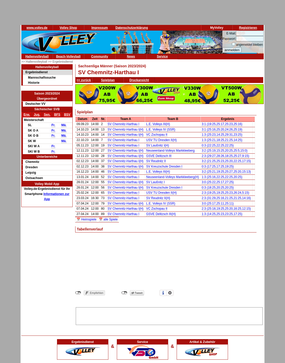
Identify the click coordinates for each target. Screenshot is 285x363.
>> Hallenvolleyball (34, 61)
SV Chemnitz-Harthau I (123, 124)
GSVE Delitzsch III (159, 156)
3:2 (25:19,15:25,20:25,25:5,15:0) (225, 150)
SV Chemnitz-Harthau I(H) (126, 129)
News (131, 56)
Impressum (99, 28)
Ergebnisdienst (36, 72)
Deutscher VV (35, 104)
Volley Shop (68, 28)
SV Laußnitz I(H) (157, 145)
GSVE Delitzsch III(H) (161, 214)
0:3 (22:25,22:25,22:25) (218, 145)
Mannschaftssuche (42, 77)
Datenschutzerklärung (132, 28)
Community (99, 56)
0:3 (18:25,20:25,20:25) (218, 187)
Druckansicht (139, 80)
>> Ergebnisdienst (60, 61)
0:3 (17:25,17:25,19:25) (218, 166)
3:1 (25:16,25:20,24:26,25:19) (222, 129)
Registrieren (248, 28)
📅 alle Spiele (108, 219)
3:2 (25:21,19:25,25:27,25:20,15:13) (226, 171)
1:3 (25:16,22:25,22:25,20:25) (222, 177)
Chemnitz (32, 162)
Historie (34, 83)
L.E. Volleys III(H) (158, 124)
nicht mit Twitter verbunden (124, 292)
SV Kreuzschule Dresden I (164, 166)
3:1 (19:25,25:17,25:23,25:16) (222, 124)
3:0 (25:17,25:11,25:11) (218, 203)
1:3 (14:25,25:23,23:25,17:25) (222, 214)
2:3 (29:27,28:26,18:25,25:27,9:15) (225, 156)
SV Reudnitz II (156, 161)
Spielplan (108, 80)
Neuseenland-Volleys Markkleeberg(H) (172, 177)
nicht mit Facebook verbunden (78, 292)
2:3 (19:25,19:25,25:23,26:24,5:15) (225, 192)
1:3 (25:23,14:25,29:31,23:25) (222, 134)
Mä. (63, 125)
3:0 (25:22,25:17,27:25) (218, 182)
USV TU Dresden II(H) (161, 140)
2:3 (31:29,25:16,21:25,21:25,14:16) (226, 198)
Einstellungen (170, 293)
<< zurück (84, 80)
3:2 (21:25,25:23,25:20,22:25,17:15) (226, 161)
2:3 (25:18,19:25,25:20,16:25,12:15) (226, 208)
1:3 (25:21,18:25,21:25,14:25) (222, 140)
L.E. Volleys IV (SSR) (160, 129)
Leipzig (30, 172)
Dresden (31, 167)
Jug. (37, 114)
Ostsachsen (34, 178)
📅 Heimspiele (87, 219)
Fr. (53, 125)
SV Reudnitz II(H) (158, 198)
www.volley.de (36, 28)
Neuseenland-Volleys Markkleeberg (170, 150)
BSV (67, 114)
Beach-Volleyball (68, 56)
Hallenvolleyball (37, 56)
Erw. (27, 114)
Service (162, 56)
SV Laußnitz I (155, 182)
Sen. (47, 114)
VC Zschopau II (156, 134)
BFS (57, 114)
